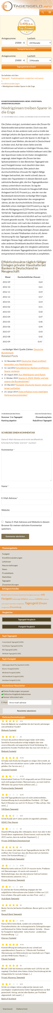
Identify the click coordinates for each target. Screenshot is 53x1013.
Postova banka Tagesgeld (12, 788)
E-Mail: (4, 702)
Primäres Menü (49, 12)
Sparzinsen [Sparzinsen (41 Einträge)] (13, 604)
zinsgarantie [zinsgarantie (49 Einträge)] (5, 607)
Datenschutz (21, 1009)
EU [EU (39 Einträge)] (40, 595)
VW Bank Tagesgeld (9, 809)
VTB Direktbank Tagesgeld (12, 859)
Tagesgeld (6, 581)
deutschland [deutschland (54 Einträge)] (22, 595)
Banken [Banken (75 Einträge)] (4, 595)
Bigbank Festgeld (8, 730)
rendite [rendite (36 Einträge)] (3, 604)
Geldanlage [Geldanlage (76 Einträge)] (16, 599)
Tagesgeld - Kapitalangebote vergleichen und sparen (22, 78)
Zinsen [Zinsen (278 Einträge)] (43, 603)
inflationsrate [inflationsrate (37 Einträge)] (32, 599)
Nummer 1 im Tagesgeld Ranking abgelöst (14, 417)
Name (4, 486)
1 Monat (39, 42)
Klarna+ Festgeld (8, 938)
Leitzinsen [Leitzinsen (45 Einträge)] (46, 599)
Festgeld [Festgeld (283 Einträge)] (6, 598)
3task (21, 117)
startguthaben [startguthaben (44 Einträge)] (20, 604)
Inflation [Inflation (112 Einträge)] (24, 599)
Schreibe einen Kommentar (37, 117)
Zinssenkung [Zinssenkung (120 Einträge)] (15, 607)
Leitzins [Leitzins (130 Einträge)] (39, 599)
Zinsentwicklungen (10, 103)
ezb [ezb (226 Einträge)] (43, 594)
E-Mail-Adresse (9, 498)
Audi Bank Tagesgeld (10, 898)
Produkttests (7, 573)
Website (5, 510)
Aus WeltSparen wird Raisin (32, 374)
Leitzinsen (6, 561)
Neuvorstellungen (10, 565)
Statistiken (36, 101)
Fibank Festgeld (8, 959)
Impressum (8, 1009)
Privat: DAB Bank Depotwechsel (15, 840)
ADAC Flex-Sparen (9, 822)
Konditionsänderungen (10, 83)
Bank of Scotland (8, 998)
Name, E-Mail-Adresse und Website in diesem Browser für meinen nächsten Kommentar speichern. (25, 525)
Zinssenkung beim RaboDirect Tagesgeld (39, 417)
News (27, 101)
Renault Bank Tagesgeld (11, 914)
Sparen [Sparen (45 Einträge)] (7, 604)
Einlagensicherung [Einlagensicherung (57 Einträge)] (33, 595)
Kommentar (7, 449)
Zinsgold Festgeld (9, 769)
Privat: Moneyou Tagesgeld (13, 880)
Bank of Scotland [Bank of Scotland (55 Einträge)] (12, 595)
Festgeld (5, 554)
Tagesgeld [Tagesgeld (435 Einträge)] (31, 603)
